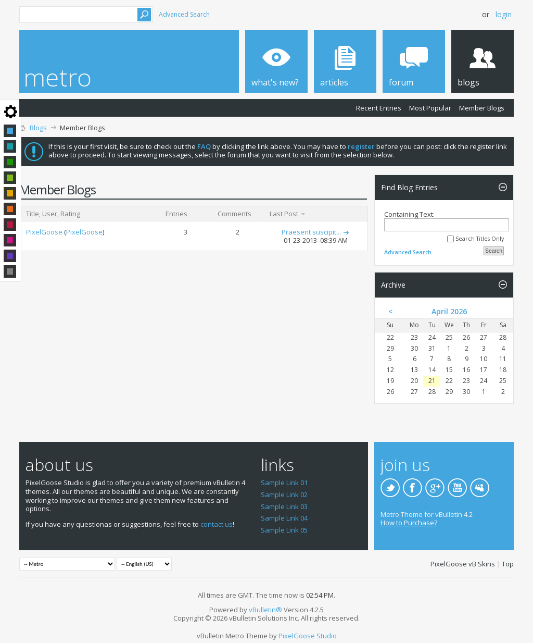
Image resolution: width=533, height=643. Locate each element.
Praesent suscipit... (311, 232)
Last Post (288, 213)
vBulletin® (265, 609)
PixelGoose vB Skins (462, 563)
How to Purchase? (408, 522)
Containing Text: (446, 220)
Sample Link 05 (284, 530)
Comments (234, 213)
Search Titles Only (475, 239)
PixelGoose (44, 232)
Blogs (38, 127)
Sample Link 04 (284, 518)
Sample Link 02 (284, 494)
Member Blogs (481, 108)
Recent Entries (378, 108)
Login (504, 14)
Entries (176, 213)
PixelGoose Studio (307, 635)
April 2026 (449, 311)
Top (508, 563)
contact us (216, 524)
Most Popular (430, 108)
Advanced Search (184, 14)
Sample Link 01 (284, 482)
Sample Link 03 (284, 506)
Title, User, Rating (53, 213)
